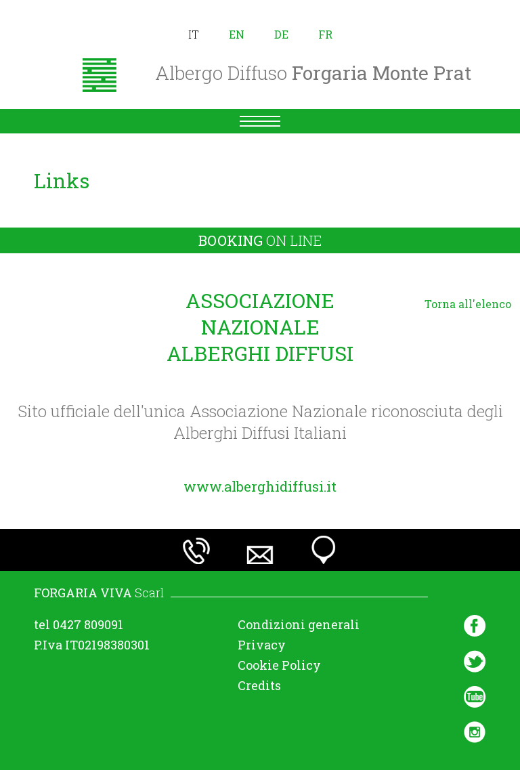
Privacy (262, 645)
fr (325, 34)
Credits (259, 685)
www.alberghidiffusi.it (260, 486)
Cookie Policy (279, 665)
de (281, 34)
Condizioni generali (299, 624)
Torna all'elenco (468, 304)
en (236, 34)
